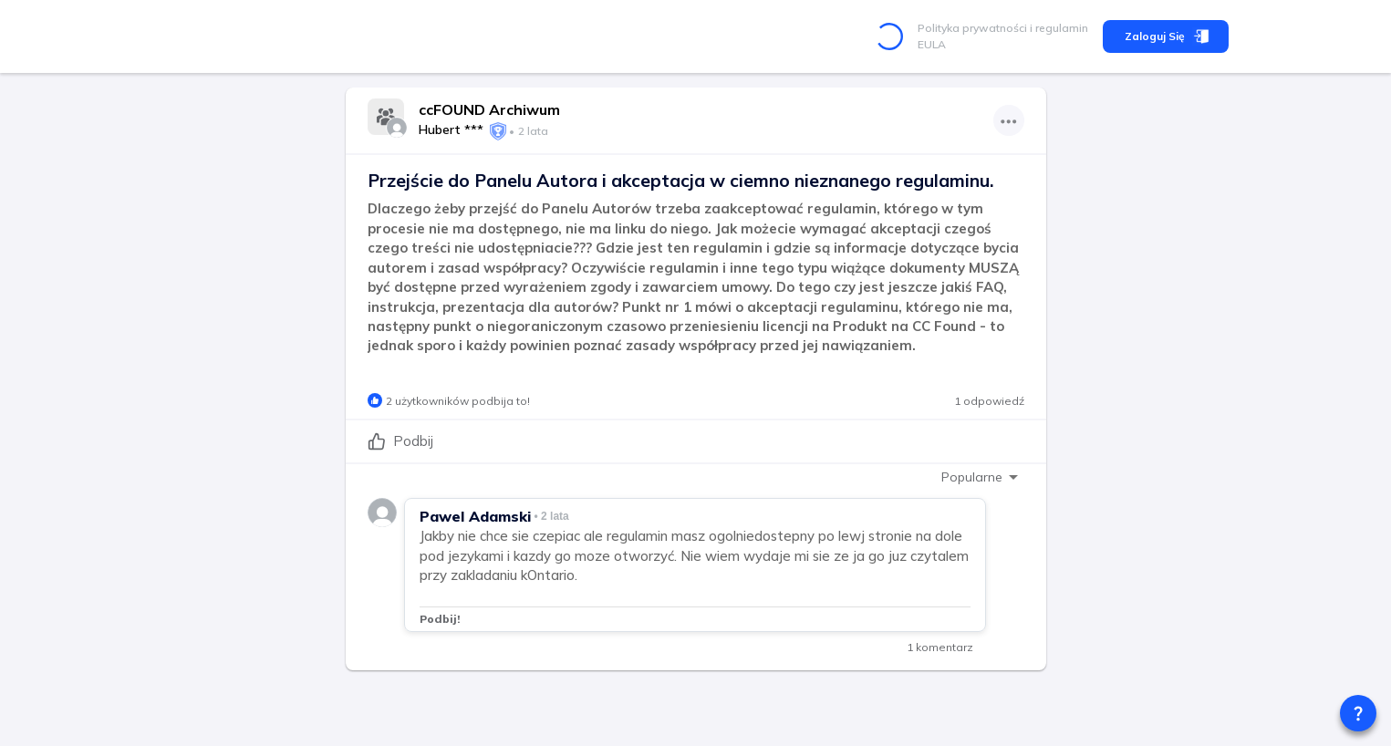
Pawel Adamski (475, 516)
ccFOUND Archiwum (489, 109)
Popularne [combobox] (971, 477)
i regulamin (1057, 28)
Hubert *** (451, 129)
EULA (932, 44)
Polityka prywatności (972, 28)
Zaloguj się (1166, 36)
